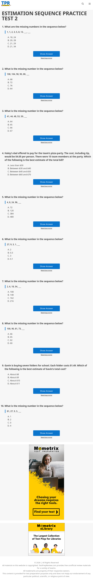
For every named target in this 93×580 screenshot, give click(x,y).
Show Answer (46, 53)
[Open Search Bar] (82, 3)
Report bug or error (46, 58)
